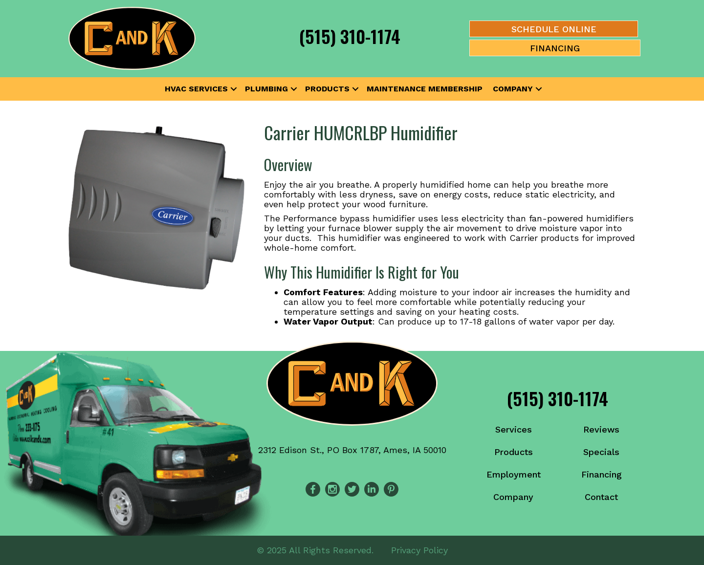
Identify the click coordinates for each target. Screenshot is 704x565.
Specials (601, 452)
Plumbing (266, 88)
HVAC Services (196, 88)
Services (513, 429)
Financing (601, 474)
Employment (513, 474)
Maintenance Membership (425, 88)
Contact (601, 497)
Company (513, 88)
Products (327, 88)
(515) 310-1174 (349, 36)
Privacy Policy (419, 550)
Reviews (601, 429)
